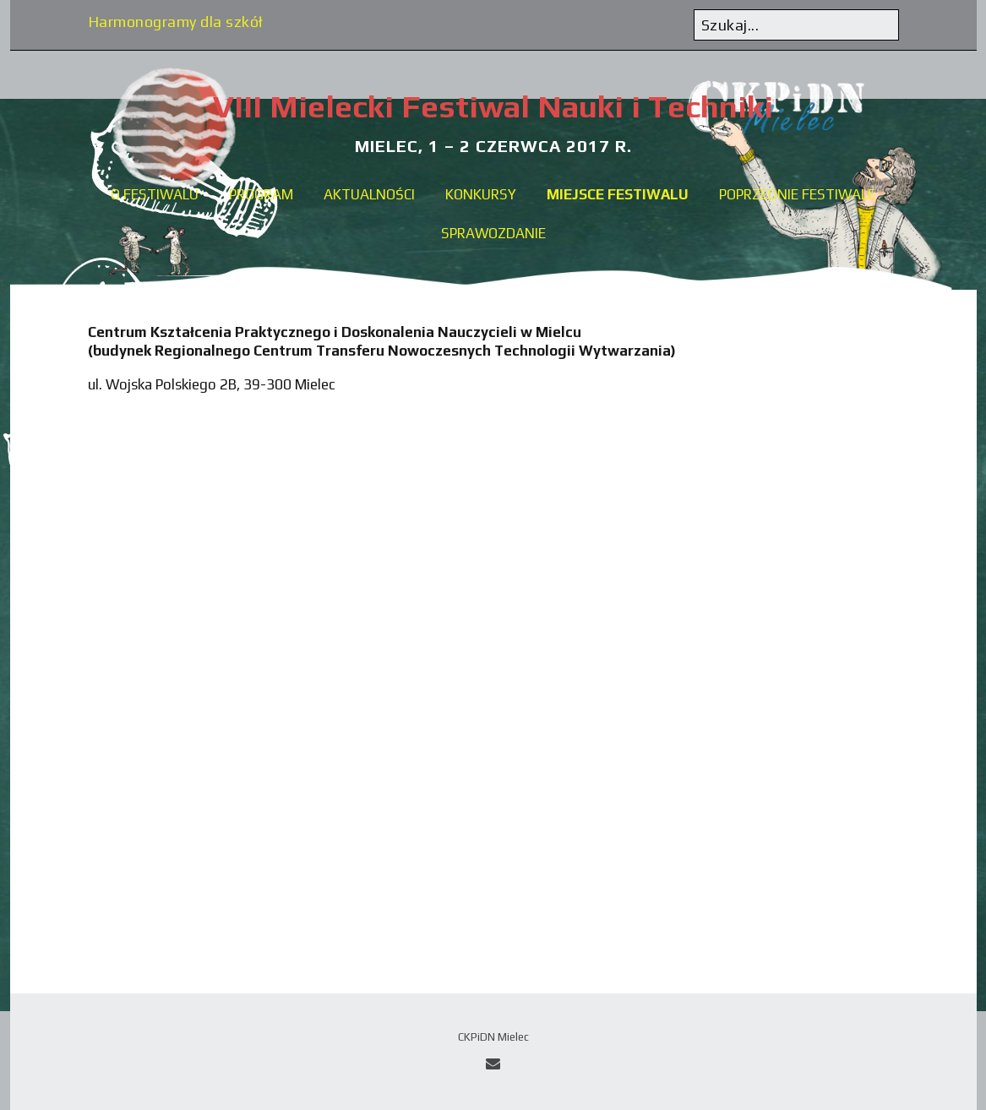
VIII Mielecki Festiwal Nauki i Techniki (493, 106)
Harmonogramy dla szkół (175, 21)
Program (261, 194)
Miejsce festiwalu (618, 194)
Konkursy (480, 194)
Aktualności (369, 194)
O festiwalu (155, 194)
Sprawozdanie (493, 233)
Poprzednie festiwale (797, 194)
